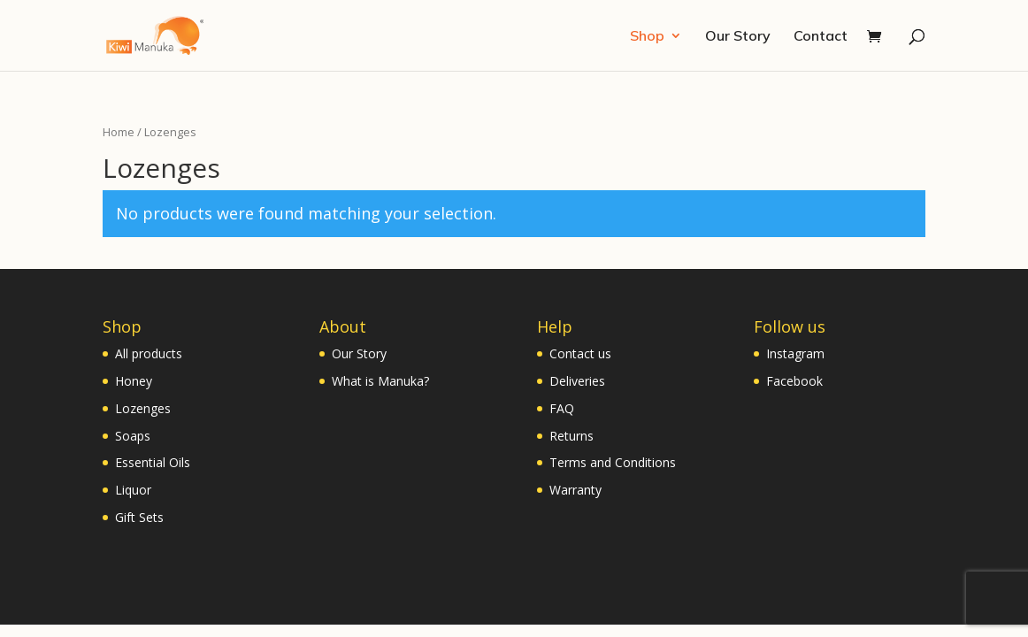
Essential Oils (152, 462)
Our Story (738, 36)
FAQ (561, 408)
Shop (647, 36)
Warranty (575, 489)
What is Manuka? (380, 380)
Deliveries (577, 380)
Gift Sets (139, 517)
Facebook (794, 380)
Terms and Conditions (612, 462)
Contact (821, 36)
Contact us (580, 353)
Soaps (132, 435)
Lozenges (143, 408)
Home (118, 132)
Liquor (133, 489)
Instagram (795, 353)
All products (148, 353)
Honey (133, 380)
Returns (571, 435)
